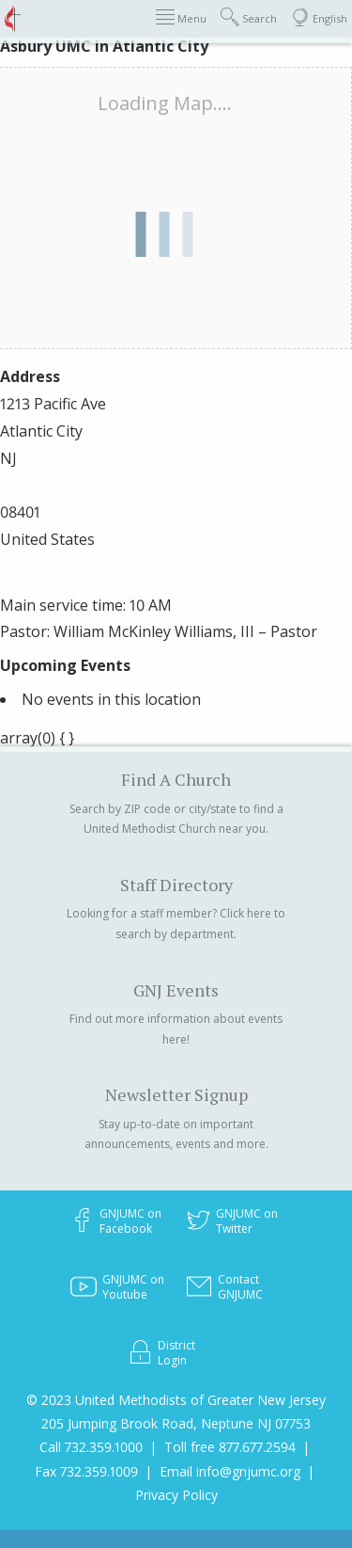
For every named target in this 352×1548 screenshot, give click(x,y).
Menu (181, 17)
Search (249, 17)
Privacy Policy (176, 1495)
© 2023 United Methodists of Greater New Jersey (176, 1400)
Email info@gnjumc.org (230, 1471)
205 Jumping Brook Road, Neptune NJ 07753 (176, 1423)
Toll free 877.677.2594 (230, 1447)
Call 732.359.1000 (91, 1447)
